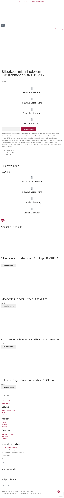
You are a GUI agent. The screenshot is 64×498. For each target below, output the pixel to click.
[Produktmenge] (11, 129)
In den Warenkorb (28, 129)
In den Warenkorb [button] (8, 265)
